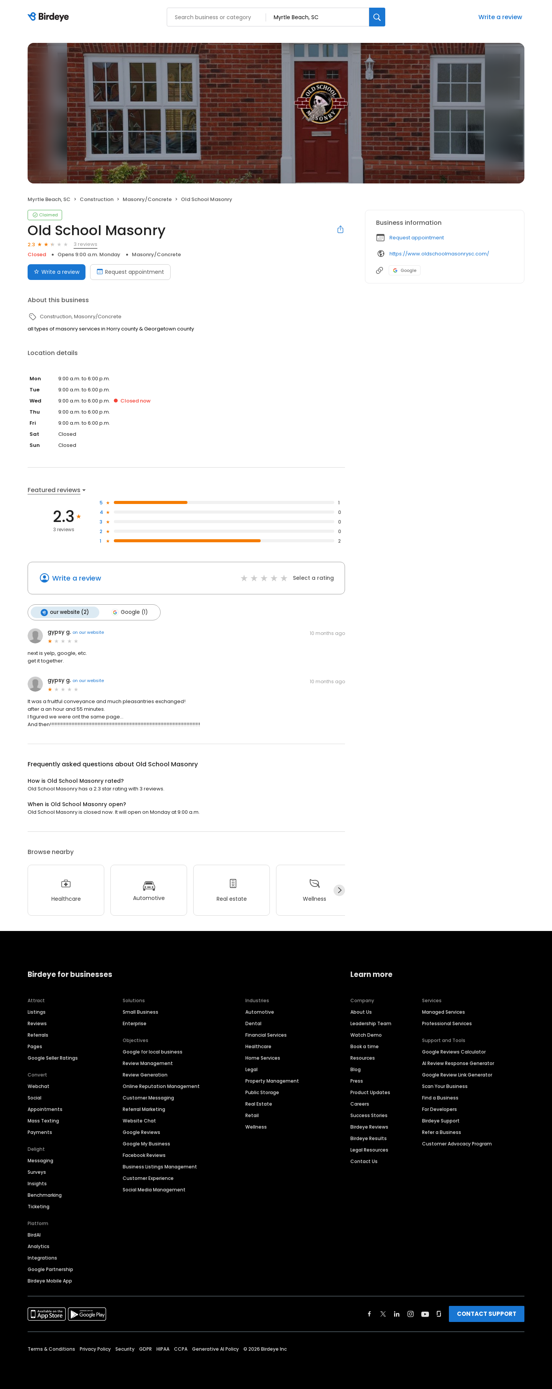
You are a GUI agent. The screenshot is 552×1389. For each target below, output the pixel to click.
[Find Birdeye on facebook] (369, 1314)
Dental (253, 1023)
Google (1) (129, 612)
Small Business (140, 1011)
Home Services (262, 1057)
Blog (355, 1069)
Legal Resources (369, 1149)
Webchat (38, 1086)
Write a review (500, 17)
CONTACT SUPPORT (486, 1313)
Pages (35, 1046)
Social (34, 1097)
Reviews (37, 1023)
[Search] (377, 17)
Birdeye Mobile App (50, 1280)
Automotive (259, 1011)
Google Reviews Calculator (454, 1051)
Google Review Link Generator (457, 1074)
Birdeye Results (368, 1138)
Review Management (148, 1063)
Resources (362, 1057)
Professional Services (447, 1023)
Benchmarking (45, 1194)
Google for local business (152, 1051)
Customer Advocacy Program (457, 1143)
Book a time (364, 1046)
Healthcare (258, 1046)
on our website (88, 632)
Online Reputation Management (161, 1086)
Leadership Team (370, 1023)
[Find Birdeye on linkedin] (397, 1314)
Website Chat (139, 1120)
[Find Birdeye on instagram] (410, 1314)
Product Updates (370, 1092)
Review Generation (145, 1074)
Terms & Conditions (51, 1348)
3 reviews (85, 244)
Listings (37, 1011)
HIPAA (162, 1348)
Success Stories (369, 1115)
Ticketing (38, 1206)
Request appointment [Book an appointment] (130, 272)
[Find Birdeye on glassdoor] (439, 1314)
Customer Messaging (148, 1097)
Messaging (40, 1160)
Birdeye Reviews (369, 1126)
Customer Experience (148, 1178)
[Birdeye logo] (50, 17)
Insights (37, 1183)
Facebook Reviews (144, 1155)
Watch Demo (366, 1034)
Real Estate (258, 1103)
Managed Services (443, 1011)
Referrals (38, 1034)
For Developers (439, 1109)
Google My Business (146, 1143)
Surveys (37, 1171)
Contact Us (364, 1161)
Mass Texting (43, 1120)
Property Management (272, 1080)
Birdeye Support (441, 1120)
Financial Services (266, 1034)
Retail (252, 1115)
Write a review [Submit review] (56, 272)
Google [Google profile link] (404, 270)
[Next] (339, 890)
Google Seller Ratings (53, 1057)
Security (125, 1348)
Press (356, 1080)
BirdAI (34, 1234)
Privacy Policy (95, 1348)
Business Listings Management (160, 1166)
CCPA (180, 1348)
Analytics (38, 1246)
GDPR (145, 1348)
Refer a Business (441, 1132)
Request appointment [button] (416, 237)
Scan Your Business (445, 1086)
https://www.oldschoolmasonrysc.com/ (439, 253)
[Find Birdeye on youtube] (425, 1314)
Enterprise (134, 1023)
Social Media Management (154, 1189)
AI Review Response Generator (458, 1063)
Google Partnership (50, 1269)
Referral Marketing (144, 1109)
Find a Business (440, 1097)
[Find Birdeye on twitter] (383, 1314)
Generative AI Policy (215, 1348)
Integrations (42, 1257)
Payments (40, 1132)
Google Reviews (141, 1132)
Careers (359, 1103)
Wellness (256, 1126)
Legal (251, 1069)
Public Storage (262, 1092)
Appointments (45, 1109)
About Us (361, 1011)
